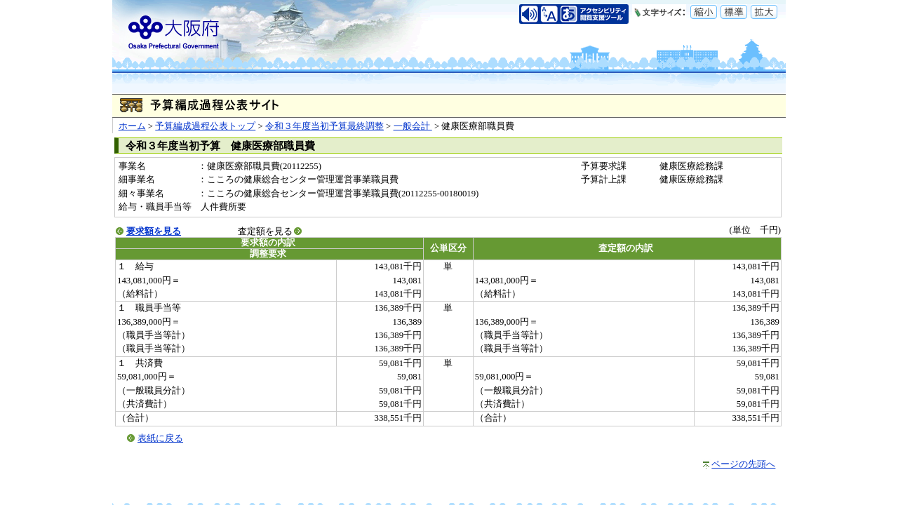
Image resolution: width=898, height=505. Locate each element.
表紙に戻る (160, 438)
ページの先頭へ (743, 464)
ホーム (132, 126)
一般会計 (413, 126)
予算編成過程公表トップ (205, 126)
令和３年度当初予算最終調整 (324, 126)
